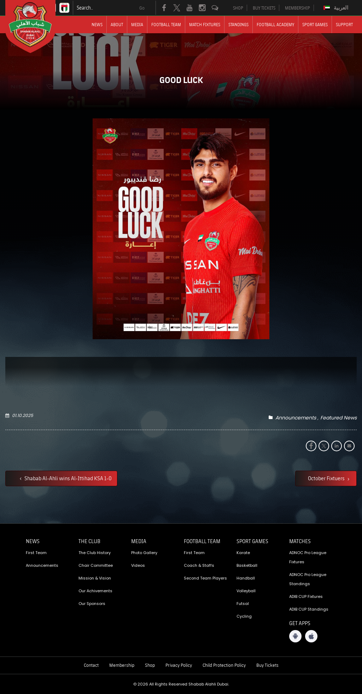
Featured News (338, 417)
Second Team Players (205, 578)
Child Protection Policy (224, 665)
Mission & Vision (94, 578)
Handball (246, 578)
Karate (243, 552)
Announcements (295, 417)
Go (142, 8)
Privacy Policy (178, 665)
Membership (121, 665)
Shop (150, 665)
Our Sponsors (91, 603)
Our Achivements (95, 591)
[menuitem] (337, 7)
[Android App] (295, 636)
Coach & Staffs (199, 565)
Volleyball (246, 591)
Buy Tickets (267, 665)
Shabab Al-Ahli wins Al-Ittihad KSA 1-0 (67, 478)
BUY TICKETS (264, 7)
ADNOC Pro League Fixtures (307, 557)
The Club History (94, 552)
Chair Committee (95, 565)
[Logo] (36, 26)
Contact (91, 665)
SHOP (238, 7)
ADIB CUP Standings (308, 609)
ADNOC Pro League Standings (307, 579)
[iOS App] (311, 636)
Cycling (244, 616)
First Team (36, 552)
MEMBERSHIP (297, 7)
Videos (138, 565)
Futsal (243, 603)
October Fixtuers (327, 478)
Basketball (247, 565)
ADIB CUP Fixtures (306, 596)
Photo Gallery (144, 552)
